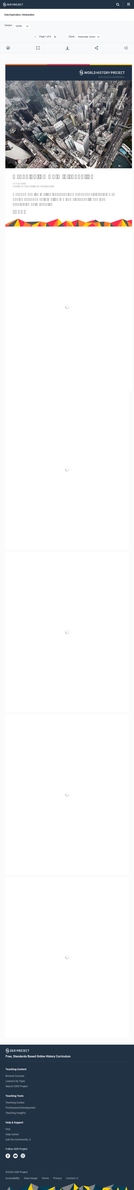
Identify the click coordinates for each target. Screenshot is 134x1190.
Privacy (57, 1178)
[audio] (126, 48)
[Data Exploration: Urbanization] (67, 550)
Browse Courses (15, 1075)
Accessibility (13, 1178)
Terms (45, 1178)
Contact (72, 1178)
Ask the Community (18, 1139)
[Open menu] (128, 4)
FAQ (8, 1129)
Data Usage (30, 1178)
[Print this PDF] (8, 48)
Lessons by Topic (15, 1081)
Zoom (72, 37)
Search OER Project (17, 1086)
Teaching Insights (16, 1112)
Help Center (12, 1134)
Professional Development (20, 1107)
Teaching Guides (15, 1102)
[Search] (116, 4)
